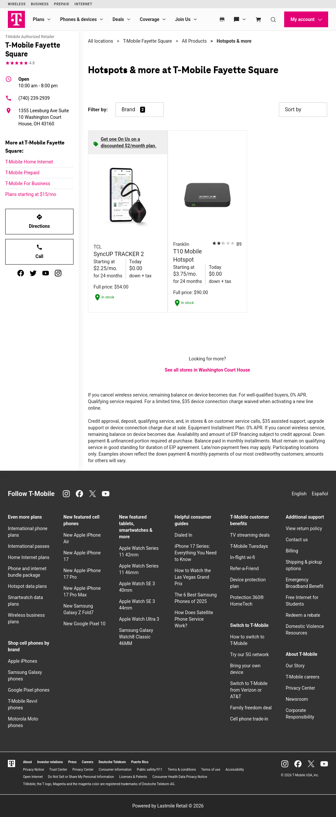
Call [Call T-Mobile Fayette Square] (39, 251)
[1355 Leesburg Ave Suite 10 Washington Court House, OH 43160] (39, 117)
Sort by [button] (303, 110)
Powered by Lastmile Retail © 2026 (167, 805)
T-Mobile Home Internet (29, 161)
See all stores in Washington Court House (207, 370)
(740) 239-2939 (27, 98)
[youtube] (46, 273)
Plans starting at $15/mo (30, 194)
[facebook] (21, 273)
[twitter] (33, 273)
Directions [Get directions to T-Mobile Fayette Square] (39, 221)
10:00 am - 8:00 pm (38, 82)
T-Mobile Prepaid (22, 172)
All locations (100, 41)
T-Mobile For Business (27, 183)
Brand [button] (128, 109)
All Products (194, 41)
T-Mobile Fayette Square (147, 41)
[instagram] (58, 273)
